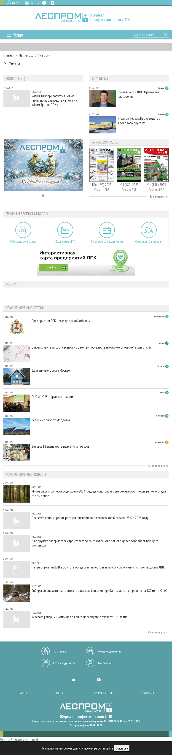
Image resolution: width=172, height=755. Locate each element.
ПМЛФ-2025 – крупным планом (52, 397)
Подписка (59, 651)
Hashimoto (26, 55)
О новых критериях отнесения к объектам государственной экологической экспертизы (91, 347)
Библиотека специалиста (23, 242)
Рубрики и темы (104, 693)
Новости (60, 693)
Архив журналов (64, 663)
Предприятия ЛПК (65, 242)
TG (52, 3)
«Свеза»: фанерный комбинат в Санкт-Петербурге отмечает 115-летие (79, 617)
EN (31, 2)
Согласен (122, 748)
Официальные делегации (148, 242)
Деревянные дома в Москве (51, 370)
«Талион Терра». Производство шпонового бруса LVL (139, 120)
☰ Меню (15, 34)
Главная (8, 55)
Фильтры (15, 63)
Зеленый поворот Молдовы (51, 420)
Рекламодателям (109, 651)
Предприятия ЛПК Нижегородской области (61, 321)
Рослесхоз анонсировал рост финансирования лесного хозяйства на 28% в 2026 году (90, 518)
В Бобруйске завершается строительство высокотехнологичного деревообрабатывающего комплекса (95, 543)
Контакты (104, 663)
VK (44, 3)
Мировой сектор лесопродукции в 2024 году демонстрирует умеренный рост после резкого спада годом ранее (99, 493)
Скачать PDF (101, 189)
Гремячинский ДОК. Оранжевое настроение (139, 94)
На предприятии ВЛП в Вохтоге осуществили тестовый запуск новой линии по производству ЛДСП (99, 567)
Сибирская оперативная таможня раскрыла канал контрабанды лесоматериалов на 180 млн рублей (99, 590)
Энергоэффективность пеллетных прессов (61, 446)
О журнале (148, 693)
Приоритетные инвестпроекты (107, 242)
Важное (23, 693)
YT (98, 679)
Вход (15, 2)
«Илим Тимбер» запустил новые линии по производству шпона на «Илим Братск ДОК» (54, 100)
